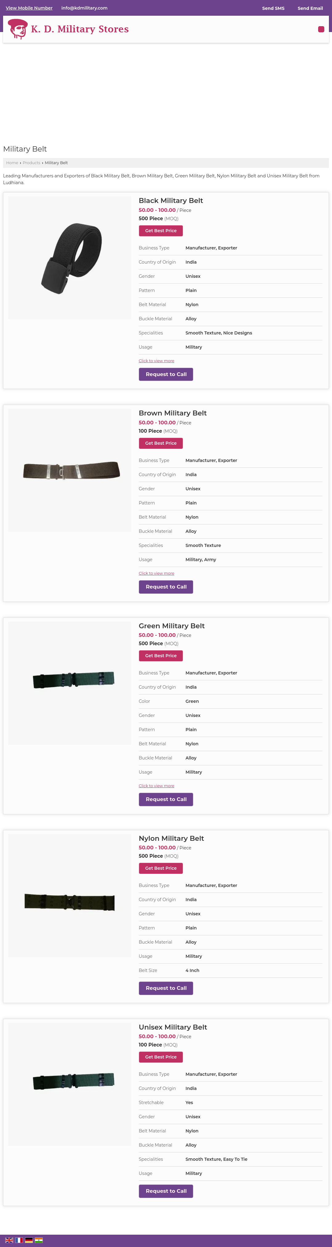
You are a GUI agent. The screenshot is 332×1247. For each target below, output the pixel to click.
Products (31, 162)
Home (12, 162)
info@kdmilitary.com (85, 8)
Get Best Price (161, 230)
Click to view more (156, 360)
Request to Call (166, 374)
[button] (29, 8)
